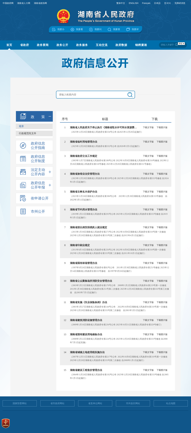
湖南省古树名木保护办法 (83, 191)
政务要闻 (43, 45)
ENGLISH (133, 3)
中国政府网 (8, 3)
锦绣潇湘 (141, 45)
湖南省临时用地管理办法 (83, 141)
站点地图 (170, 403)
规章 (21, 126)
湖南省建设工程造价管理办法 (86, 370)
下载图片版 (162, 127)
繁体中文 (120, 3)
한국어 (167, 3)
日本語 (157, 3)
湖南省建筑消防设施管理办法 (86, 320)
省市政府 (57, 403)
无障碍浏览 (179, 3)
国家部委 (20, 403)
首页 (9, 45)
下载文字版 (148, 127)
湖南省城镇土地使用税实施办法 (87, 352)
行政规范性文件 (27, 133)
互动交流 (102, 45)
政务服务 (82, 45)
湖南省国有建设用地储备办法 (86, 334)
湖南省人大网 (23, 3)
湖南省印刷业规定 (80, 245)
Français (146, 3)
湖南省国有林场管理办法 (83, 263)
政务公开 (62, 45)
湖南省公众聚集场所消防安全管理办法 (91, 281)
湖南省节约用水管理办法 (83, 209)
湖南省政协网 (40, 3)
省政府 (24, 45)
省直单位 (95, 403)
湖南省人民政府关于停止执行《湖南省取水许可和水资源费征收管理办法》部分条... (115, 127)
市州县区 (133, 403)
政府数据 (121, 45)
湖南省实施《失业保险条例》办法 (88, 302)
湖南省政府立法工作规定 (83, 156)
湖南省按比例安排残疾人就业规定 (88, 227)
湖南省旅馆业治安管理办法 (85, 174)
